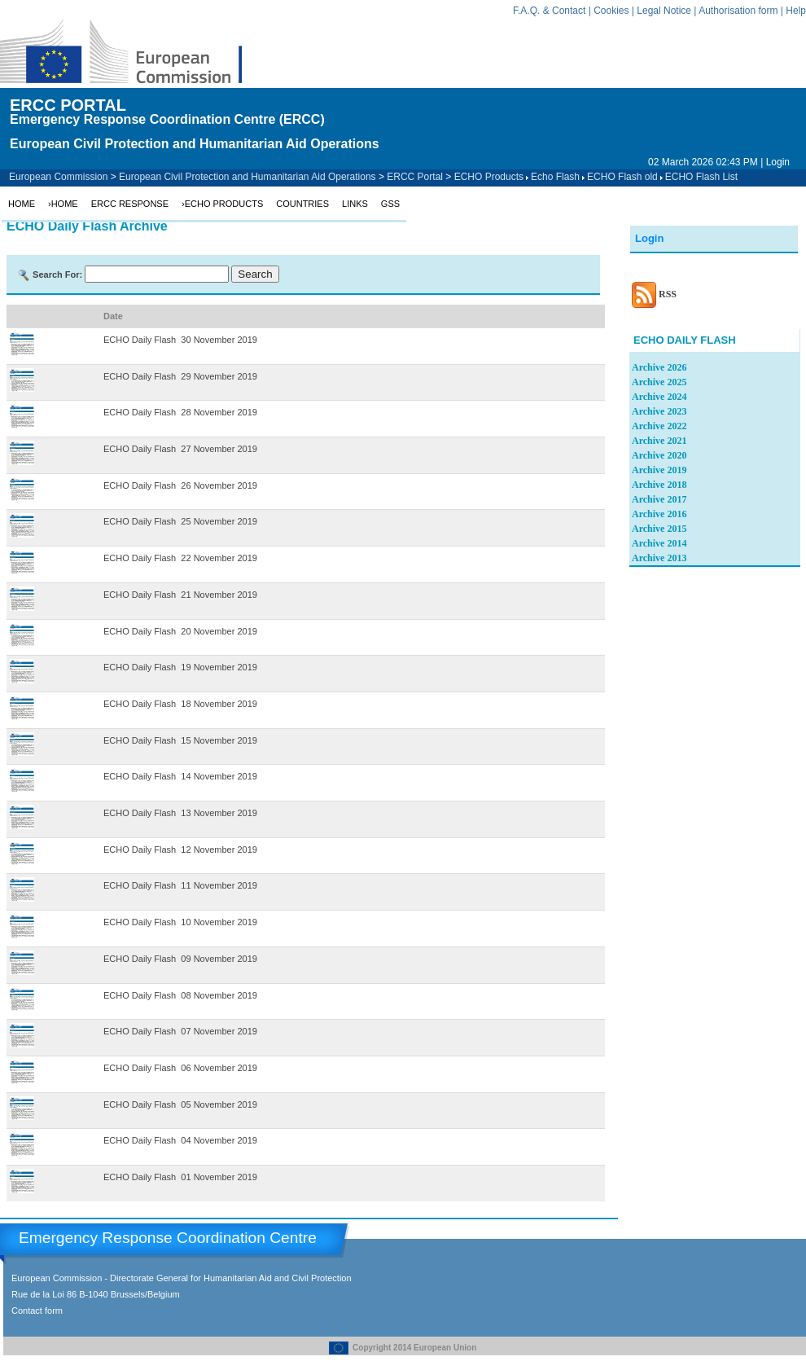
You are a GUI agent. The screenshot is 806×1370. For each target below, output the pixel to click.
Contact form (37, 1310)
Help (796, 10)
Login (778, 162)
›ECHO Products (222, 204)
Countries (302, 204)
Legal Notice (664, 10)
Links (355, 204)
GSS (390, 204)
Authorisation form (738, 10)
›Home (63, 204)
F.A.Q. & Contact (549, 10)
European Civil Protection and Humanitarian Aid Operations (247, 176)
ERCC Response (130, 204)
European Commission (58, 176)
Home (21, 204)
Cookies (611, 10)
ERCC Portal (415, 176)
